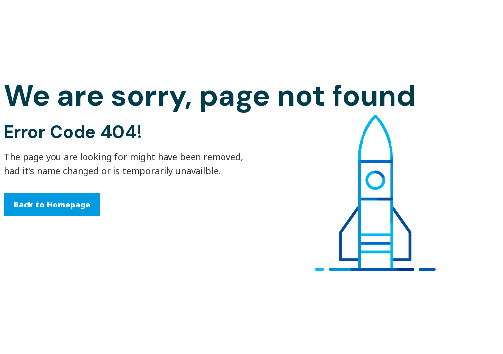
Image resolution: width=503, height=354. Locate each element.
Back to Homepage (52, 204)
